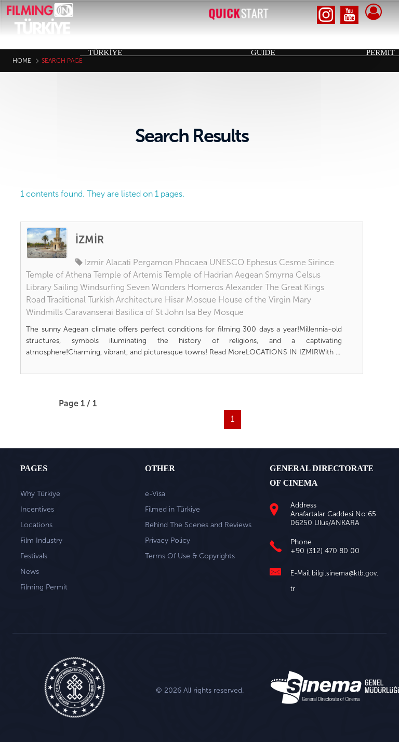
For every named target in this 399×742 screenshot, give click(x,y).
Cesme (292, 262)
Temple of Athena (58, 275)
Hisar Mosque (190, 300)
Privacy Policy (167, 540)
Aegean (249, 275)
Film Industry (41, 540)
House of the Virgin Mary (264, 300)
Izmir (94, 262)
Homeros (205, 287)
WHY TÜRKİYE (105, 47)
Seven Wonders (156, 287)
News (29, 571)
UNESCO (226, 262)
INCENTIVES (153, 42)
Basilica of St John (149, 312)
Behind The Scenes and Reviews (198, 524)
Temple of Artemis (128, 275)
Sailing (66, 287)
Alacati (118, 262)
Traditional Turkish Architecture (105, 300)
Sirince (321, 262)
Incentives (37, 509)
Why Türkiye (40, 493)
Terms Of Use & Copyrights (190, 556)
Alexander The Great (263, 287)
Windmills (44, 312)
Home (21, 60)
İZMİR (89, 239)
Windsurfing (102, 287)
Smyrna (279, 275)
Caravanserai (89, 312)
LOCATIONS (206, 42)
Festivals (33, 556)
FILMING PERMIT (378, 47)
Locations (36, 524)
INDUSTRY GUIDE (255, 47)
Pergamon (152, 262)
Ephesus (261, 262)
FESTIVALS (304, 42)
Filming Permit (44, 587)
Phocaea (191, 262)
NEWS (343, 42)
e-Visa (155, 493)
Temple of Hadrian (198, 275)
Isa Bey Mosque (214, 312)
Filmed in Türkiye (172, 509)
